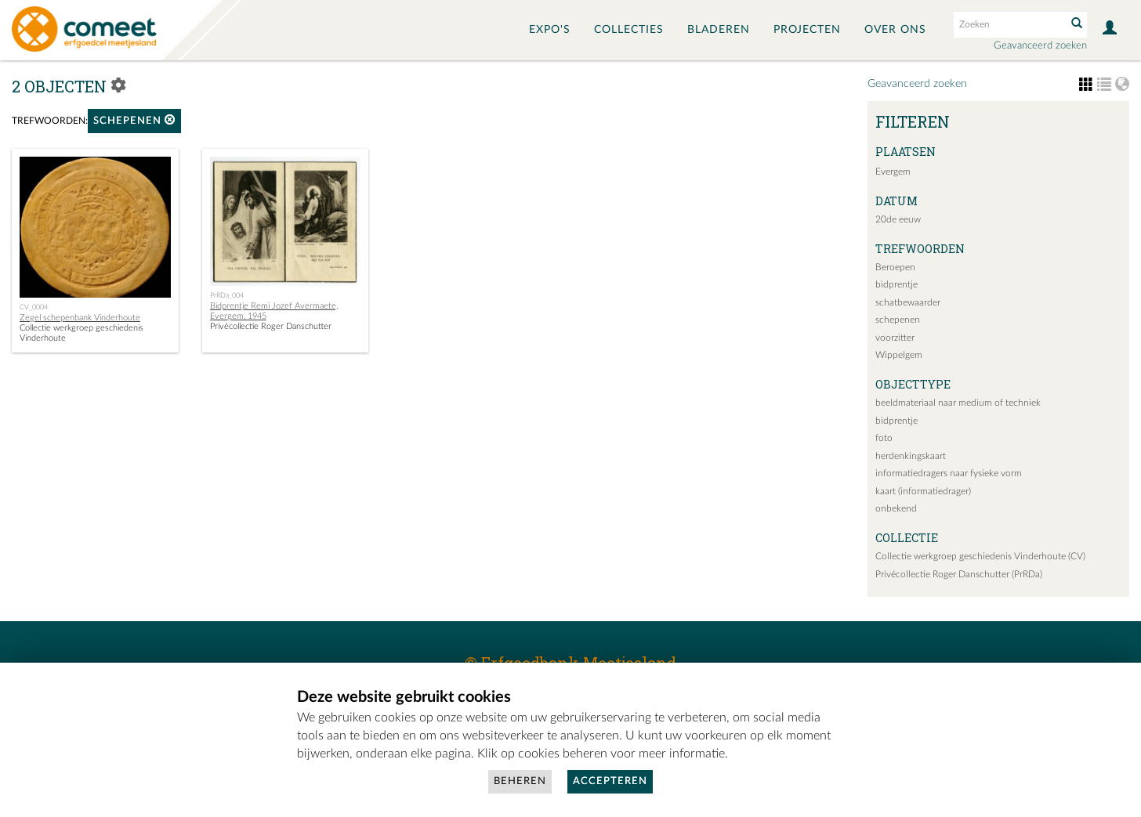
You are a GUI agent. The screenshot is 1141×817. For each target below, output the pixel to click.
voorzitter (895, 337)
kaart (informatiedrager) (923, 491)
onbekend (896, 508)
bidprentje (896, 284)
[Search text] (1008, 24)
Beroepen (895, 267)
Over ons (895, 29)
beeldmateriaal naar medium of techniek (958, 402)
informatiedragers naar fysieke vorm (948, 473)
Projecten (807, 29)
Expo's (549, 29)
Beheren (520, 781)
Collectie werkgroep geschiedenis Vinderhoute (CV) (980, 556)
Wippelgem (898, 355)
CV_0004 (34, 307)
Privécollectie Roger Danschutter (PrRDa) (958, 574)
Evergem (893, 171)
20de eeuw (898, 219)
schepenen (134, 120)
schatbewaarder (907, 302)
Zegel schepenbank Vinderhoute (80, 317)
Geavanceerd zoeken (1040, 46)
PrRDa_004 (227, 295)
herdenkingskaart (910, 456)
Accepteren (610, 781)
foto (884, 438)
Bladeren (718, 29)
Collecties (629, 29)
